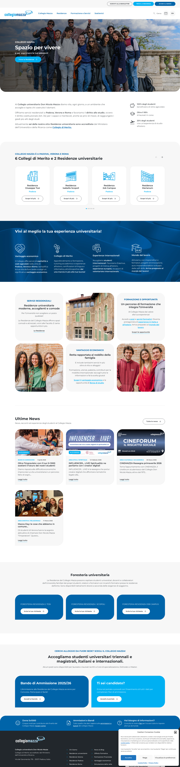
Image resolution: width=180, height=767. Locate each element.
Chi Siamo (73, 750)
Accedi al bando (165, 4)
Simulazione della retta (103, 764)
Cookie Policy (142, 763)
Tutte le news (153, 421)
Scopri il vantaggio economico (88, 380)
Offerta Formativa (101, 753)
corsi (132, 319)
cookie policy (125, 743)
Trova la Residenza (143, 4)
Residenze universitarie (78, 753)
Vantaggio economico (102, 760)
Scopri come (40, 726)
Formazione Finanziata (103, 757)
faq (140, 723)
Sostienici (99, 13)
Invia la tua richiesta (34, 611)
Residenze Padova (76, 760)
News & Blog (99, 750)
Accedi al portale (109, 699)
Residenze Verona (76, 757)
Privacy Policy (153, 763)
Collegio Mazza (45, 13)
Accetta (128, 758)
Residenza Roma (75, 764)
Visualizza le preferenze (165, 758)
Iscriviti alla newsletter (119, 4)
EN (172, 13)
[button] (175, 732)
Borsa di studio (97, 383)
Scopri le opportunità (141, 332)
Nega (145, 758)
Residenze (62, 13)
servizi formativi (144, 319)
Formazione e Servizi (80, 13)
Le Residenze (39, 331)
